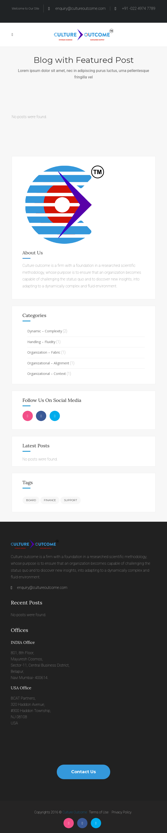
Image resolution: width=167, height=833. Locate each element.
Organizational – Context (46, 373)
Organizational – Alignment (48, 363)
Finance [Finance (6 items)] (50, 500)
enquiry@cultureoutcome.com (39, 587)
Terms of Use (99, 812)
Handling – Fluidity (41, 342)
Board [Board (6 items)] (31, 500)
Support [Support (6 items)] (70, 500)
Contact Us (83, 771)
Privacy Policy (122, 812)
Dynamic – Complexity (44, 331)
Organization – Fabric (43, 352)
